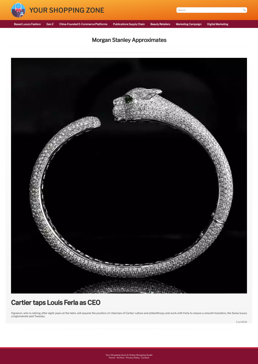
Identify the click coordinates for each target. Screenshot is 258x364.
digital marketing (217, 24)
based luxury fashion (27, 24)
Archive (120, 357)
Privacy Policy (133, 357)
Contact (145, 357)
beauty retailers (160, 24)
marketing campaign (188, 24)
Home (112, 357)
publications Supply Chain (129, 24)
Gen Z (49, 24)
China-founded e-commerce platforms (83, 24)
